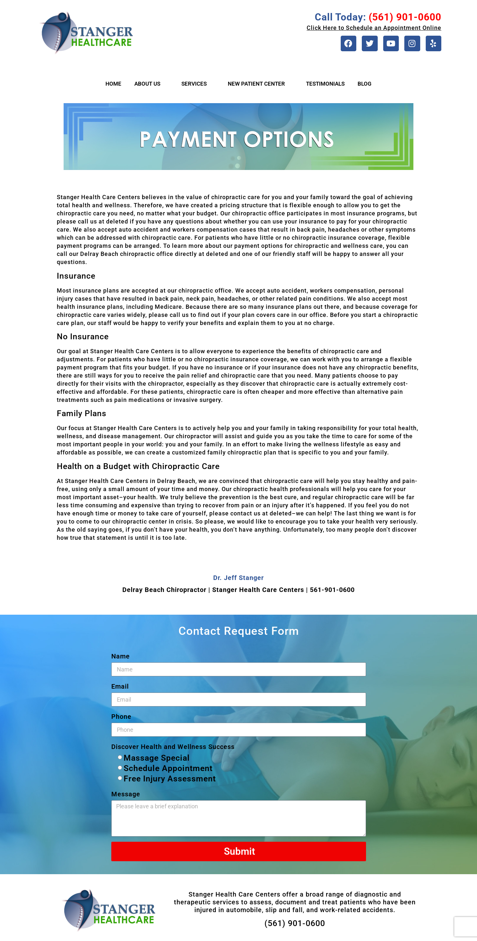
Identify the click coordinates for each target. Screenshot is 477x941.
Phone (121, 719)
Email (120, 689)
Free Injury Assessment (170, 781)
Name (120, 658)
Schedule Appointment (168, 770)
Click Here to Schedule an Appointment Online (374, 27)
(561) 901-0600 (294, 926)
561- (317, 592)
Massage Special (157, 760)
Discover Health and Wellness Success (173, 749)
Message (125, 796)
